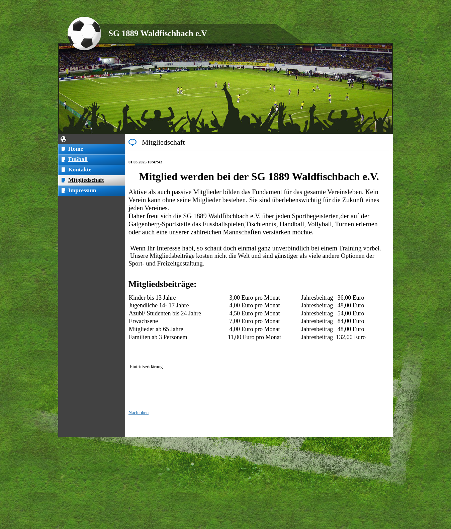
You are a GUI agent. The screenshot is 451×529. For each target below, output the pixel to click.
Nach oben (138, 412)
